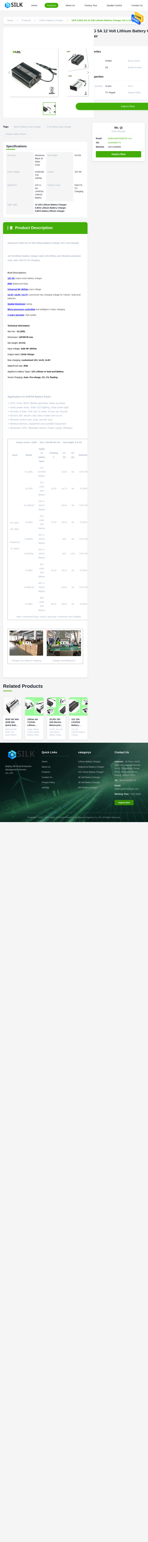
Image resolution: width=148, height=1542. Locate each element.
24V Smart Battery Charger (91, 772)
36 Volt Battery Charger (89, 777)
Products (51, 5)
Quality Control (114, 5)
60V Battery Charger (88, 787)
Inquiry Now (118, 154)
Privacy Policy (48, 782)
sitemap (45, 787)
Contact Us (137, 5)
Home (34, 5)
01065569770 (114, 142)
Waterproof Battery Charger (91, 767)
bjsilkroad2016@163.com (120, 138)
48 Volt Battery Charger (89, 782)
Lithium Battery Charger (89, 761)
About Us (70, 5)
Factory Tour (91, 5)
